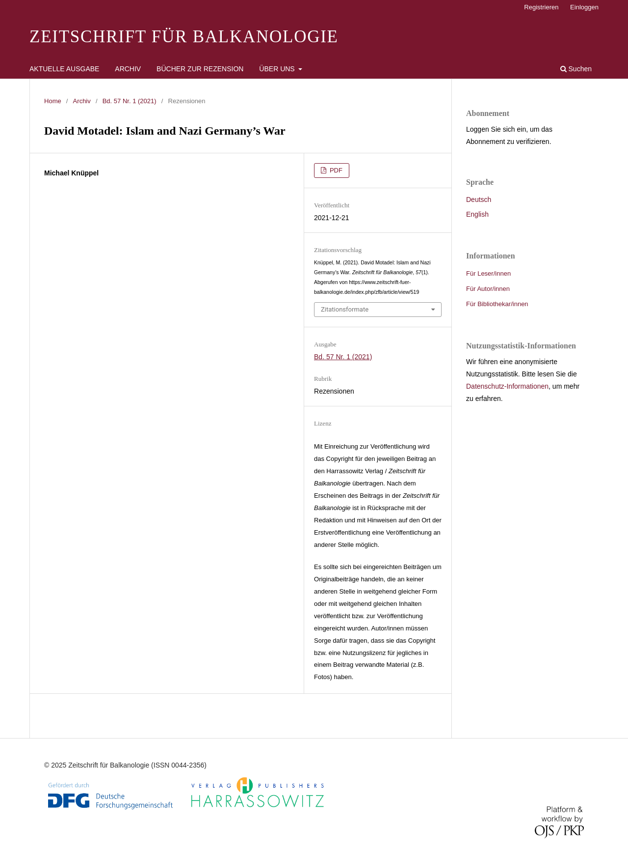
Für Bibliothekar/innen (497, 304)
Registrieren (541, 7)
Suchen (576, 69)
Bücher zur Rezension (200, 69)
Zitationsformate (344, 309)
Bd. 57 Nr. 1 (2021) (130, 101)
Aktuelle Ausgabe (64, 69)
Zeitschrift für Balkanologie (184, 36)
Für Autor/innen (488, 288)
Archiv (128, 69)
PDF (335, 170)
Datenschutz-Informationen (507, 386)
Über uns (277, 69)
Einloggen (584, 7)
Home (52, 101)
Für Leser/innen (488, 273)
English (477, 214)
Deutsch (478, 199)
